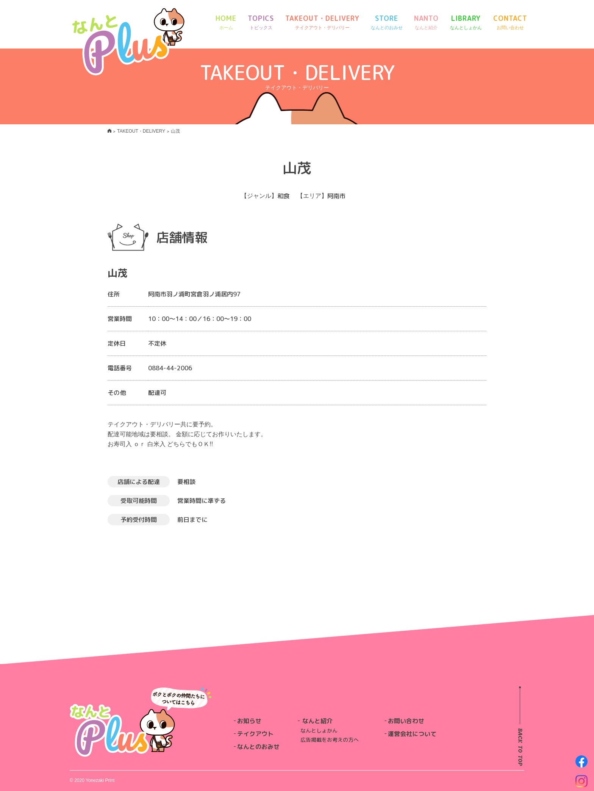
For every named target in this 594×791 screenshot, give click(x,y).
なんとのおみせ (258, 746)
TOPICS (261, 22)
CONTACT (510, 22)
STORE (387, 22)
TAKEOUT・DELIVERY (322, 22)
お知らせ (249, 721)
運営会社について (412, 734)
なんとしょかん (319, 730)
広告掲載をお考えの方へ (329, 739)
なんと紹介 (317, 721)
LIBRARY (466, 22)
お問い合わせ (406, 721)
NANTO (426, 22)
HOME (226, 22)
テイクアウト (255, 734)
